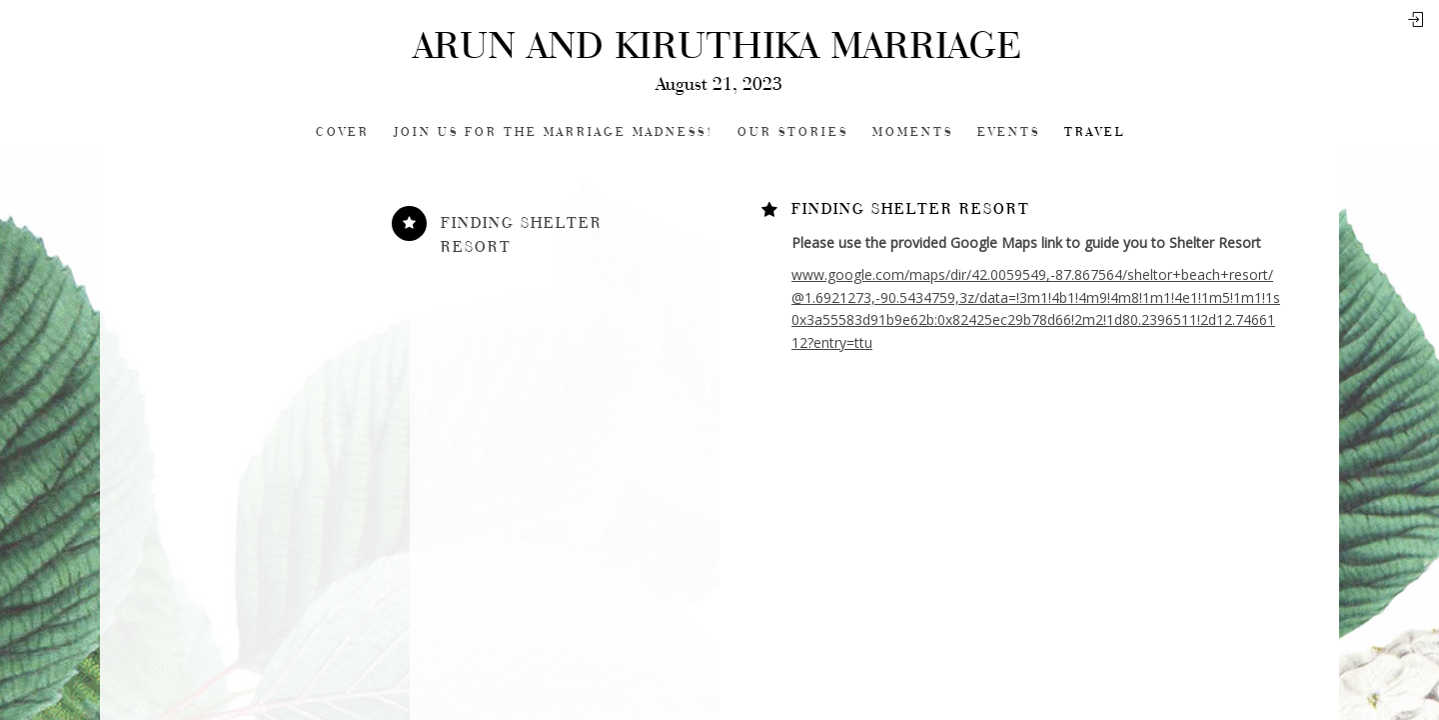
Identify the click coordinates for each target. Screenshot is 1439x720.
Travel (1094, 132)
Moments (912, 132)
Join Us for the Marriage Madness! (554, 132)
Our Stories (792, 132)
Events (1008, 132)
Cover (343, 132)
